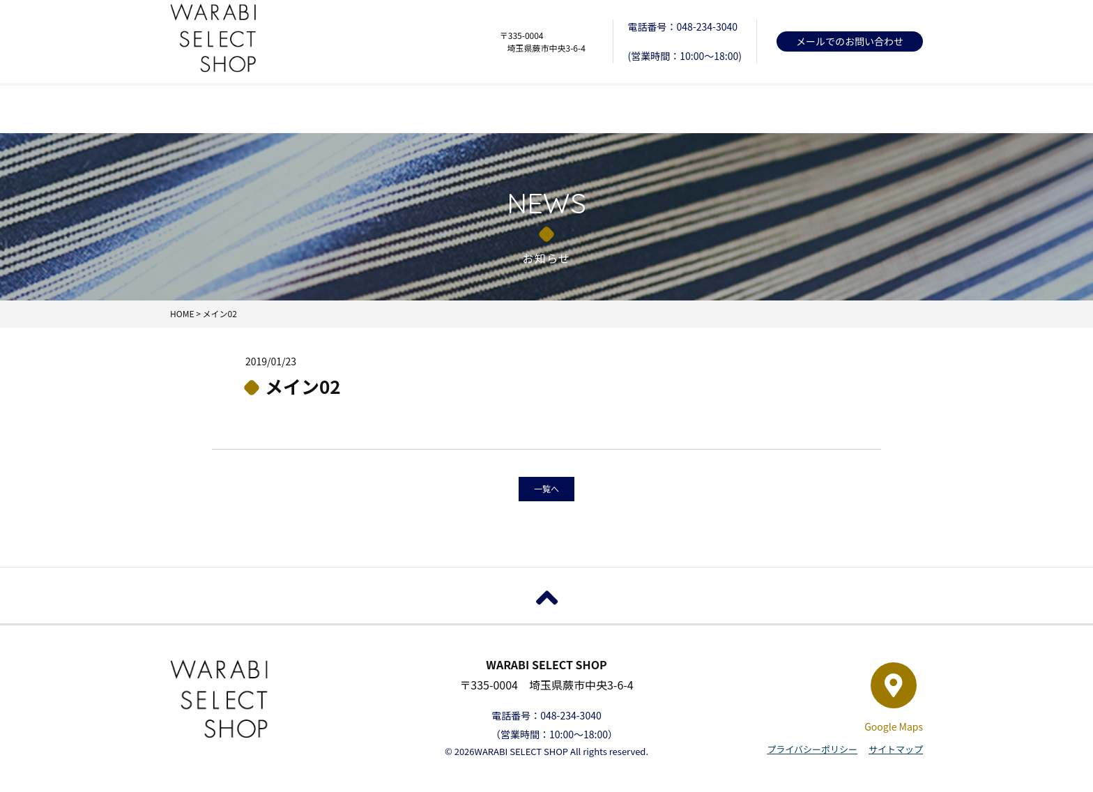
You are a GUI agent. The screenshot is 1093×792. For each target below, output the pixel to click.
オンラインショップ (848, 109)
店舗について (697, 109)
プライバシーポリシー (812, 749)
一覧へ (546, 488)
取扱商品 (395, 109)
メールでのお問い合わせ (849, 41)
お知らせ (546, 109)
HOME (245, 109)
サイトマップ (896, 749)
